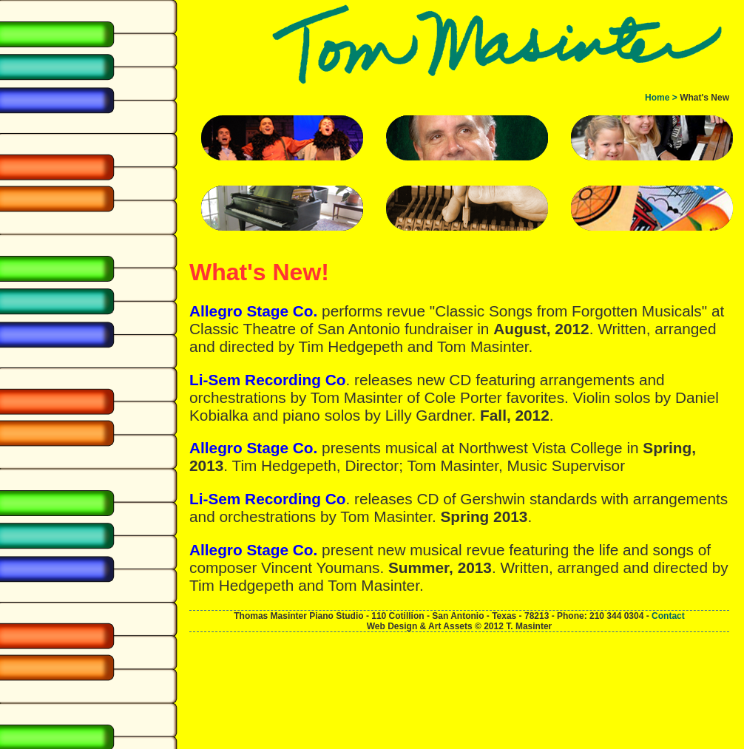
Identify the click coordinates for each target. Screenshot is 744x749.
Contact (668, 616)
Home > (661, 97)
